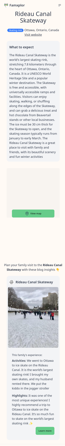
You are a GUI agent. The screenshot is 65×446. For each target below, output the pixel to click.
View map (33, 213)
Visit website (33, 35)
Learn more (45, 430)
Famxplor (14, 5)
